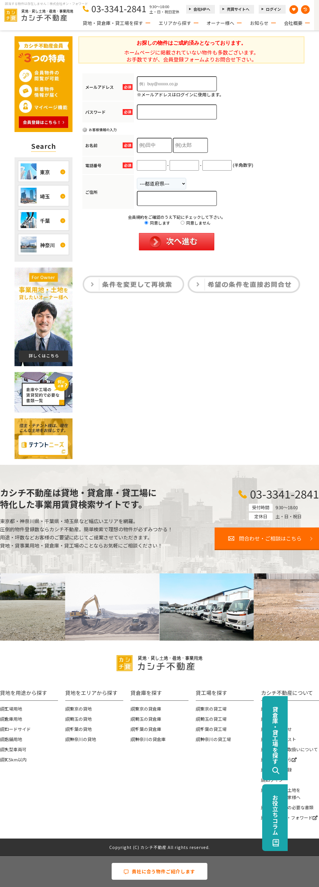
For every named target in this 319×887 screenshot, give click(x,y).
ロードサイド (18, 729)
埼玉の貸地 (81, 719)
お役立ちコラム (306, 814)
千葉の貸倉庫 (148, 729)
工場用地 (13, 709)
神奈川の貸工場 (215, 739)
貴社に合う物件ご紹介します (159, 871)
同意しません (196, 223)
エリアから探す (175, 23)
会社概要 (293, 23)
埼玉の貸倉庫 (148, 719)
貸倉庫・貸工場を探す (306, 735)
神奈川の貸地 (83, 739)
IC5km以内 (15, 759)
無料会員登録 (279, 770)
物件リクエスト (281, 739)
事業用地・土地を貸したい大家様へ (283, 793)
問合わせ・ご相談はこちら (270, 538)
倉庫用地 (13, 719)
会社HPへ (201, 9)
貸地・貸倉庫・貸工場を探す (113, 23)
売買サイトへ (238, 9)
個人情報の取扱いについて (292, 749)
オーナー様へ (220, 23)
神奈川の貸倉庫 (150, 739)
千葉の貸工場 (213, 729)
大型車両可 (15, 749)
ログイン (273, 9)
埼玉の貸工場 (213, 719)
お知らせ (259, 23)
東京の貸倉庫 (148, 709)
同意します (157, 223)
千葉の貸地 (81, 729)
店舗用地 (13, 739)
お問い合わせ (279, 729)
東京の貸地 (81, 709)
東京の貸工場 (213, 709)
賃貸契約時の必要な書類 (289, 807)
